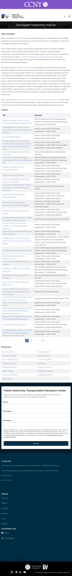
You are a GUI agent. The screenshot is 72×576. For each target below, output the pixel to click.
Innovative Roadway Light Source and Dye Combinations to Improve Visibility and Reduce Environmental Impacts (17, 332)
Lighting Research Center (25, 67)
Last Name (7, 420)
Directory (4, 524)
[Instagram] (12, 573)
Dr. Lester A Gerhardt (44, 359)
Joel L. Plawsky (7, 379)
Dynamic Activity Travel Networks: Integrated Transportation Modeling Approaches (14, 226)
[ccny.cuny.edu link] (36, 2)
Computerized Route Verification (13, 175)
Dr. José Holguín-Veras (10, 359)
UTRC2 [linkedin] (7, 533)
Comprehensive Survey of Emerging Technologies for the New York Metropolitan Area (17, 160)
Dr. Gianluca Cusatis (8, 356)
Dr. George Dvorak (43, 352)
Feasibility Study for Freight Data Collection (17, 250)
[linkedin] (2, 533)
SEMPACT (4, 503)
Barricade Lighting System (11, 137)
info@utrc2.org (6, 475)
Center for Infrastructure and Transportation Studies (41, 57)
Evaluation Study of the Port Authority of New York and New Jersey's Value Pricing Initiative (16, 241)
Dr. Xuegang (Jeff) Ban (44, 375)
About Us (4, 498)
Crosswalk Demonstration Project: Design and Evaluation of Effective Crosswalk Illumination (16, 187)
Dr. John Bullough (43, 356)
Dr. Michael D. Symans (9, 367)
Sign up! (36, 443)
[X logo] (2, 538)
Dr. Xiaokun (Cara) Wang (10, 375)
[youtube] (25, 573)
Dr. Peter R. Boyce (8, 371)
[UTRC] (33, 567)
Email (6, 402)
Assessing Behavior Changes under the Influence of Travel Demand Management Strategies (16, 130)
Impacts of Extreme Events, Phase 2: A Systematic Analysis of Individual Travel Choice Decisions (16, 291)
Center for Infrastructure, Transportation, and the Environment (38, 100)
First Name (7, 411)
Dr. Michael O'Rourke (44, 367)
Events (3, 519)
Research (4, 513)
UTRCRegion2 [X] (9, 538)
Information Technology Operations (14, 324)
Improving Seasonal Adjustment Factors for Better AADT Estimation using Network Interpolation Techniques (17, 311)
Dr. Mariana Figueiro (9, 363)
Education (4, 508)
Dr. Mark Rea (41, 363)
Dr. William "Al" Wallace (45, 371)
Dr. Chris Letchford (8, 352)
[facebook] (16, 573)
